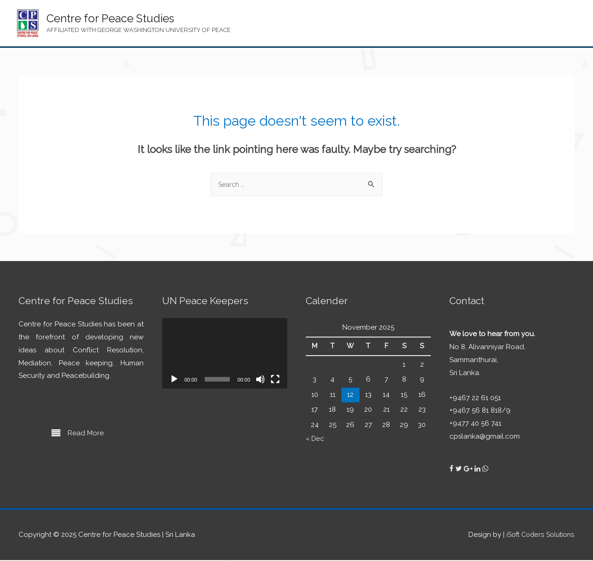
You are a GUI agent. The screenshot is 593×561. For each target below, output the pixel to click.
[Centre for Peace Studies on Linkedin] (478, 469)
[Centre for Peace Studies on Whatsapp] (485, 469)
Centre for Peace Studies (110, 18)
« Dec (315, 439)
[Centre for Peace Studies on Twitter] (459, 469)
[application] (224, 354)
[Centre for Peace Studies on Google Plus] (469, 469)
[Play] (174, 380)
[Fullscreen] (275, 380)
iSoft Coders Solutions (537, 535)
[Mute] (260, 380)
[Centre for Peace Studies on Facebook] (452, 469)
